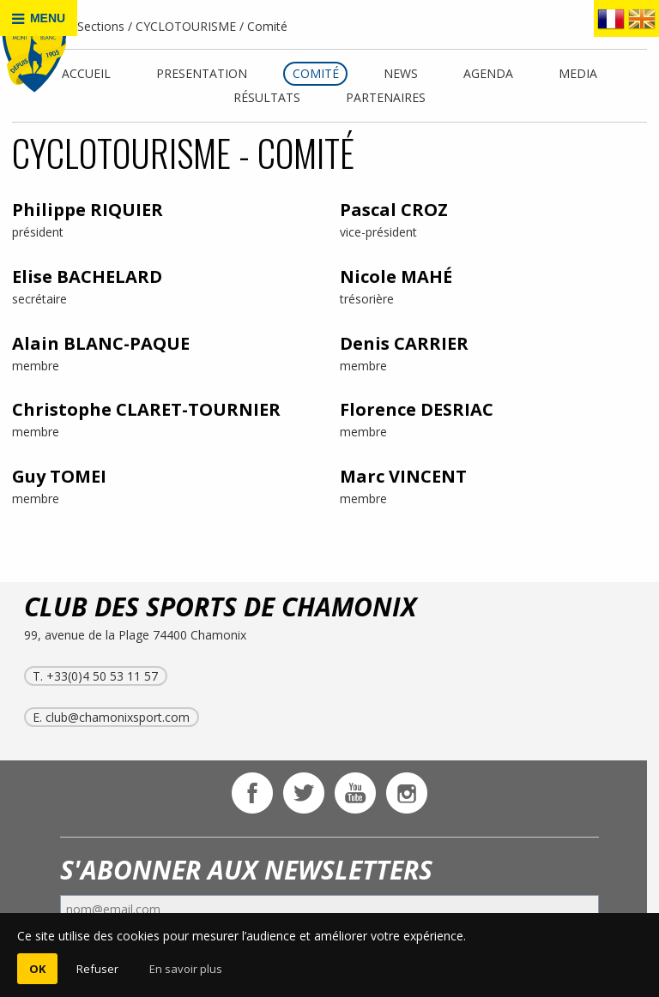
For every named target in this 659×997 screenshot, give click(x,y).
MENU (38, 18)
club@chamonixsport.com (117, 717)
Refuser (97, 968)
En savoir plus (185, 968)
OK (37, 968)
